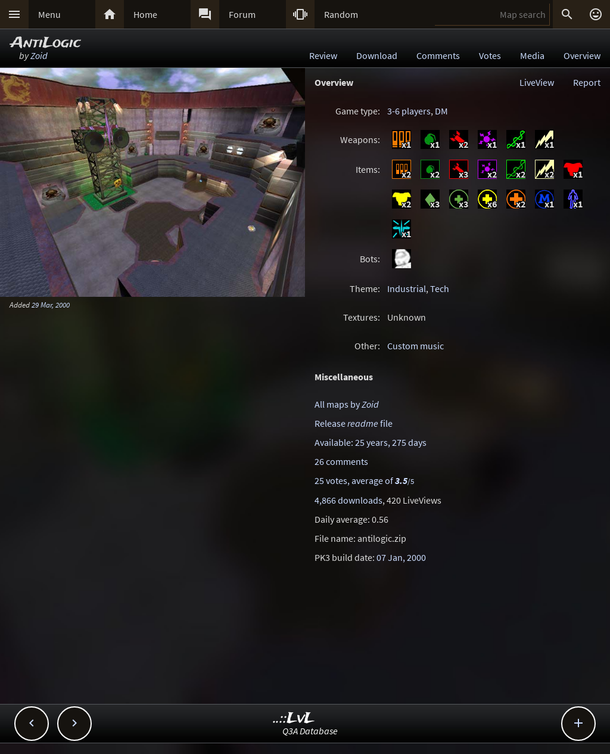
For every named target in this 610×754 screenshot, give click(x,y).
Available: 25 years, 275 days (371, 442)
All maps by (347, 404)
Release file (354, 423)
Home (145, 14)
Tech (439, 288)
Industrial (406, 288)
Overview (582, 55)
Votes (490, 55)
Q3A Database (310, 731)
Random (341, 14)
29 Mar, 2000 (51, 304)
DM (441, 111)
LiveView (536, 82)
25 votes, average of (364, 480)
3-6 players (409, 111)
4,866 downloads (348, 500)
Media (532, 55)
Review (323, 55)
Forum (242, 14)
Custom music (415, 346)
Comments (438, 55)
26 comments (341, 461)
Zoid (39, 55)
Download (376, 55)
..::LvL (294, 718)
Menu (49, 14)
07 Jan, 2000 (401, 557)
